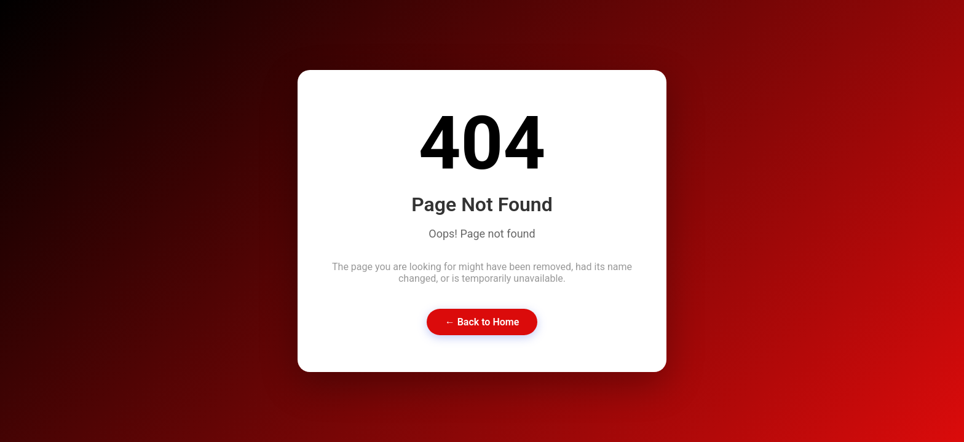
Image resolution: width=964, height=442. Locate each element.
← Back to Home (482, 322)
